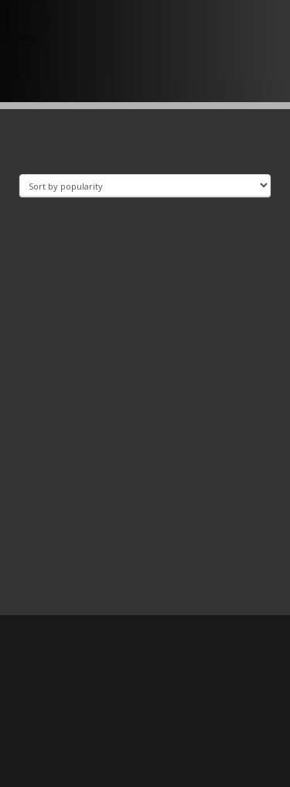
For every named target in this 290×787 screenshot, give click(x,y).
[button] (24, 18)
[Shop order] (145, 185)
